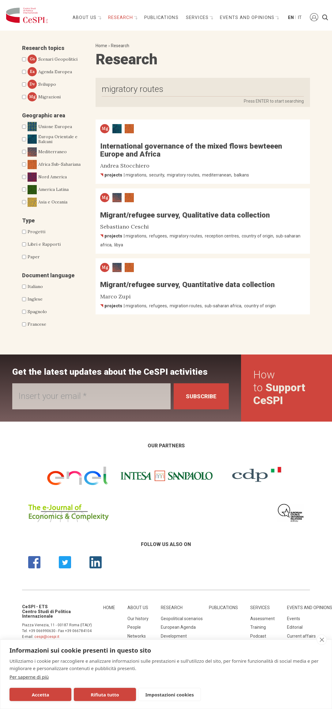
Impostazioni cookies (168, 695)
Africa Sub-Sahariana (54, 164)
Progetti (36, 231)
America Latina (48, 189)
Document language (48, 275)
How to (279, 388)
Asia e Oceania (47, 202)
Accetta (40, 695)
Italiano (35, 286)
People (134, 627)
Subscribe (201, 396)
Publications (161, 17)
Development (174, 636)
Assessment (262, 618)
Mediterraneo (47, 152)
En (290, 17)
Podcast (258, 636)
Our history (138, 618)
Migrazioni (44, 96)
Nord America (47, 177)
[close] (322, 640)
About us (85, 17)
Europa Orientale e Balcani (52, 139)
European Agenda (178, 627)
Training (258, 627)
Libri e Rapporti (44, 244)
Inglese (35, 299)
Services (198, 17)
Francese (37, 324)
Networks (136, 636)
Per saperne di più (29, 677)
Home (101, 45)
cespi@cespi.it (46, 637)
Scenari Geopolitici (52, 59)
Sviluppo (42, 84)
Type (28, 220)
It (300, 17)
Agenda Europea (50, 71)
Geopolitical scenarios (182, 618)
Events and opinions (248, 17)
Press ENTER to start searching (274, 101)
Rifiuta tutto (104, 695)
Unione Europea (50, 126)
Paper (34, 257)
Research (121, 17)
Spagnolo (37, 311)
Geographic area (43, 115)
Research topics (43, 48)
